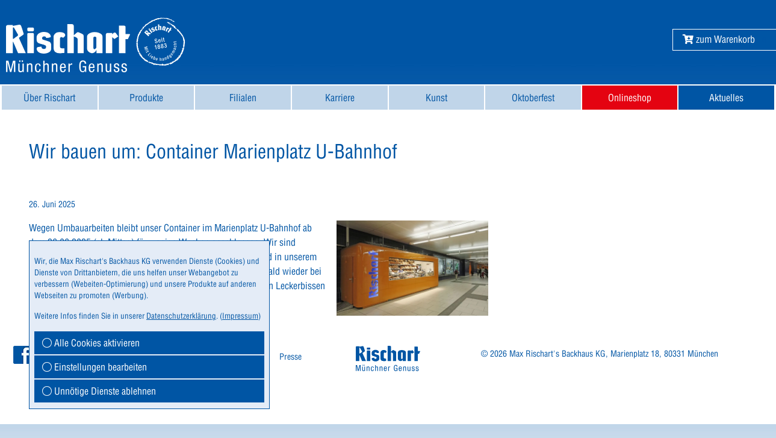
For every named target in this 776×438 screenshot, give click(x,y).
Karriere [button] (340, 98)
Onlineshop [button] (629, 98)
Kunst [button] (436, 98)
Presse (290, 356)
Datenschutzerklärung (181, 316)
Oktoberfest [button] (533, 98)
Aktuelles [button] (726, 98)
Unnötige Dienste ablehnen (99, 391)
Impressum (240, 316)
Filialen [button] (242, 98)
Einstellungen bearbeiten (94, 367)
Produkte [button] (146, 98)
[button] (719, 39)
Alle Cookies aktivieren (91, 343)
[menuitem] (49, 98)
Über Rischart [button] (49, 98)
